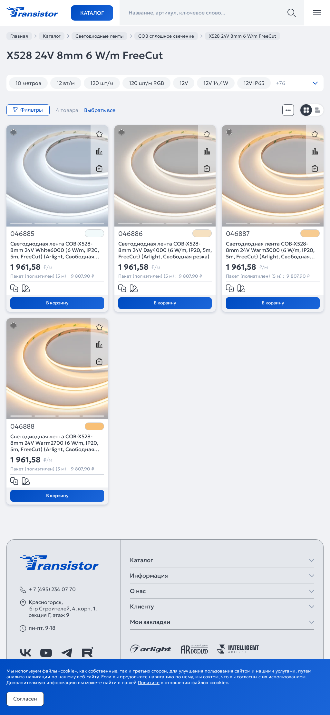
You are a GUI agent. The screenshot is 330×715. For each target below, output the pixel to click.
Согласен (25, 698)
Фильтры (28, 110)
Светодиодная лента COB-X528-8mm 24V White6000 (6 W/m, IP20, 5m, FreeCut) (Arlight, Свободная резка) (54, 250)
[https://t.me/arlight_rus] (67, 653)
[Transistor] (32, 11)
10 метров (28, 83)
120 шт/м (101, 83)
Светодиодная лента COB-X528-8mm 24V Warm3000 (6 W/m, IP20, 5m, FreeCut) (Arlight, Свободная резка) (270, 250)
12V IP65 (254, 83)
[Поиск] (291, 13)
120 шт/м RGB (146, 83)
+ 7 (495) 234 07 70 (52, 589)
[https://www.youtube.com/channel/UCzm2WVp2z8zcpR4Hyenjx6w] (46, 653)
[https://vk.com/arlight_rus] (25, 653)
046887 (238, 234)
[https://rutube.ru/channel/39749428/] (87, 653)
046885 (22, 234)
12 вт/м (66, 83)
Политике (149, 682)
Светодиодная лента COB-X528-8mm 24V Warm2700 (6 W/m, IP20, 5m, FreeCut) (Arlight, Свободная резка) (54, 442)
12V (184, 83)
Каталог (92, 13)
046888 (22, 426)
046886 (130, 234)
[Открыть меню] (317, 13)
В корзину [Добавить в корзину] (57, 303)
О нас (138, 591)
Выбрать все (99, 110)
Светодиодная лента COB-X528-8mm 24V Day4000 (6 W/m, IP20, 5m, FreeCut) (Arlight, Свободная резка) (165, 250)
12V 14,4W (215, 83)
